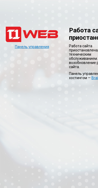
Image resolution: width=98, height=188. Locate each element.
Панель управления (32, 47)
